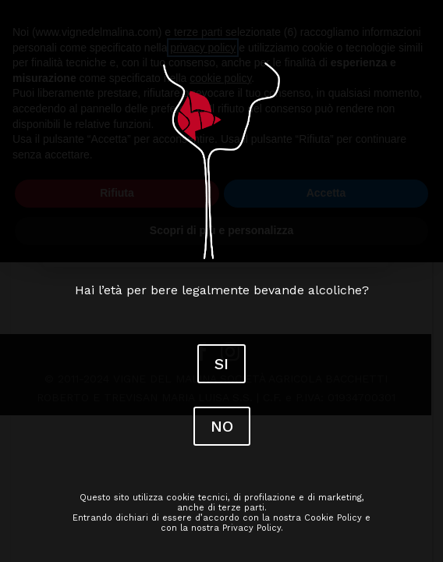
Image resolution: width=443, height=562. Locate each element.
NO (222, 426)
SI (221, 363)
